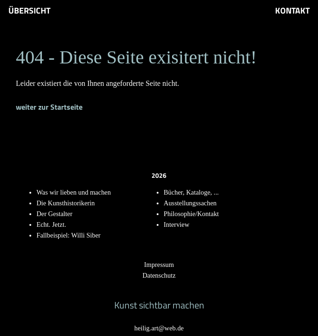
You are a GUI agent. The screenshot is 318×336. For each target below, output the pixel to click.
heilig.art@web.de (159, 328)
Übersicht (29, 11)
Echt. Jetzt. (51, 224)
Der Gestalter (54, 213)
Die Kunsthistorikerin (65, 203)
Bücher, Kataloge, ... (191, 192)
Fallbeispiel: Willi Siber (68, 235)
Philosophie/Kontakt (191, 213)
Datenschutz (158, 275)
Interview (176, 224)
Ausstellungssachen (190, 203)
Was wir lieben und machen (73, 192)
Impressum (159, 264)
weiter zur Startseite (49, 106)
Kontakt (292, 11)
